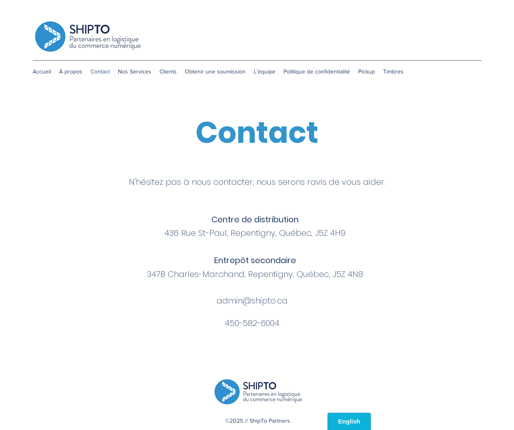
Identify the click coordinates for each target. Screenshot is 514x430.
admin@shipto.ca (252, 300)
